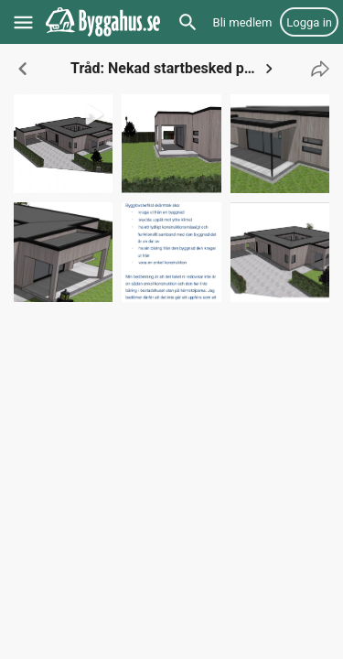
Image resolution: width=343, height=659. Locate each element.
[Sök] (188, 22)
